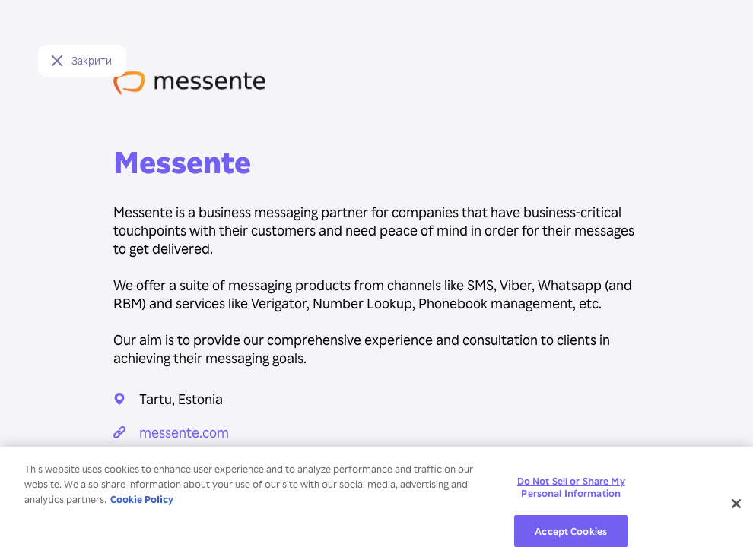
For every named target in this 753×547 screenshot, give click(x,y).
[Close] (736, 508)
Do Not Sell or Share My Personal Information (571, 491)
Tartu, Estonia (181, 398)
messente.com (184, 432)
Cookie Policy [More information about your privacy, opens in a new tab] (141, 503)
